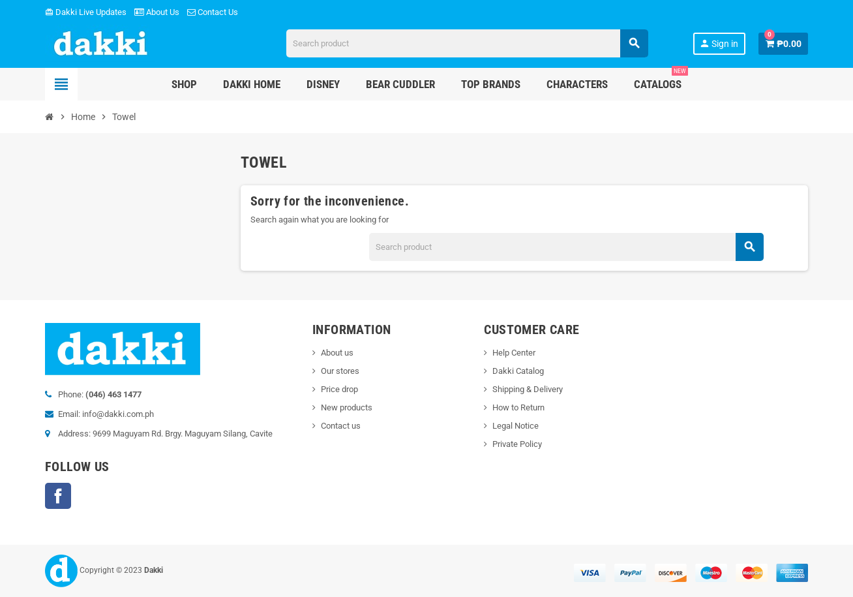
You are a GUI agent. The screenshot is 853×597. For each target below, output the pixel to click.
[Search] (467, 43)
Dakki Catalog (518, 371)
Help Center (513, 353)
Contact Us (212, 12)
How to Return (518, 407)
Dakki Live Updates (86, 12)
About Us (156, 12)
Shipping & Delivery (527, 389)
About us (337, 353)
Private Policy (517, 444)
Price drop (339, 389)
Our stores (340, 371)
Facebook (58, 496)
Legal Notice (515, 426)
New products (346, 407)
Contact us (341, 426)
